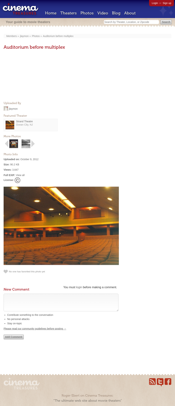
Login (155, 3)
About (130, 13)
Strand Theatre (24, 121)
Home (51, 13)
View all (20, 175)
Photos (87, 13)
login (79, 287)
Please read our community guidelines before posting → (35, 332)
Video (102, 13)
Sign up (167, 3)
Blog (116, 13)
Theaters (68, 13)
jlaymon (24, 36)
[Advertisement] (31, 75)
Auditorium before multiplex (58, 36)
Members (11, 36)
